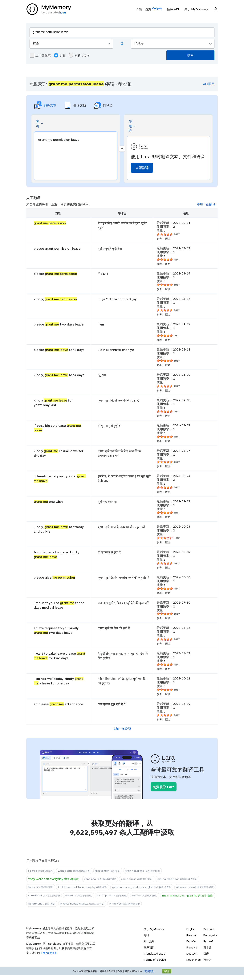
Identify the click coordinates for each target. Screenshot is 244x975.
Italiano (191, 935)
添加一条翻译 (206, 204)
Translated (48, 952)
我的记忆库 (79, 55)
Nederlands (193, 959)
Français (191, 947)
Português (210, 935)
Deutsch (191, 953)
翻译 (146, 935)
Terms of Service (155, 959)
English (190, 929)
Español (191, 941)
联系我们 (149, 947)
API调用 (208, 84)
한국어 (207, 959)
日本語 (207, 947)
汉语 (206, 953)
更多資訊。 (150, 971)
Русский (208, 941)
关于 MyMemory (196, 9)
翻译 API (173, 9)
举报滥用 (149, 941)
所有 (60, 55)
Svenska (208, 929)
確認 (166, 971)
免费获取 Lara (163, 787)
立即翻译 (141, 168)
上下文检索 (40, 55)
